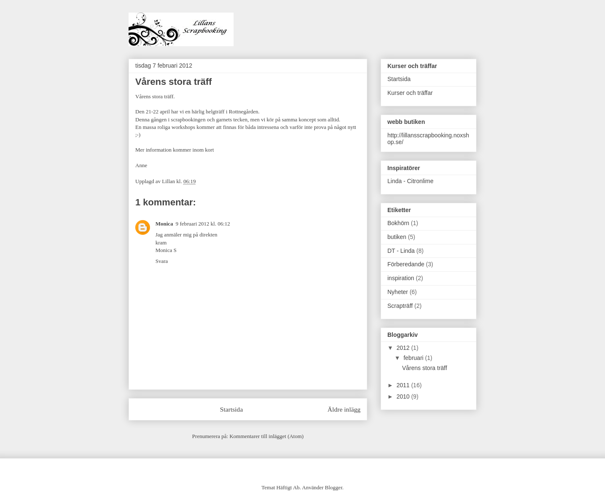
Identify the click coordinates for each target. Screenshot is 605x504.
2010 (404, 396)
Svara (161, 261)
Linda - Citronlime (410, 181)
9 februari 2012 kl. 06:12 (203, 223)
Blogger (333, 487)
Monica (164, 223)
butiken (396, 237)
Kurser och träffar (410, 92)
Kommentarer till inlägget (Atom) (266, 436)
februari (414, 357)
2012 (404, 347)
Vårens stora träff (424, 368)
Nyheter (397, 292)
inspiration (400, 278)
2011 (404, 385)
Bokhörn (398, 223)
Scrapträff (400, 305)
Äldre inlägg (344, 409)
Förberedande (405, 264)
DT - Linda (401, 250)
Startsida (231, 409)
